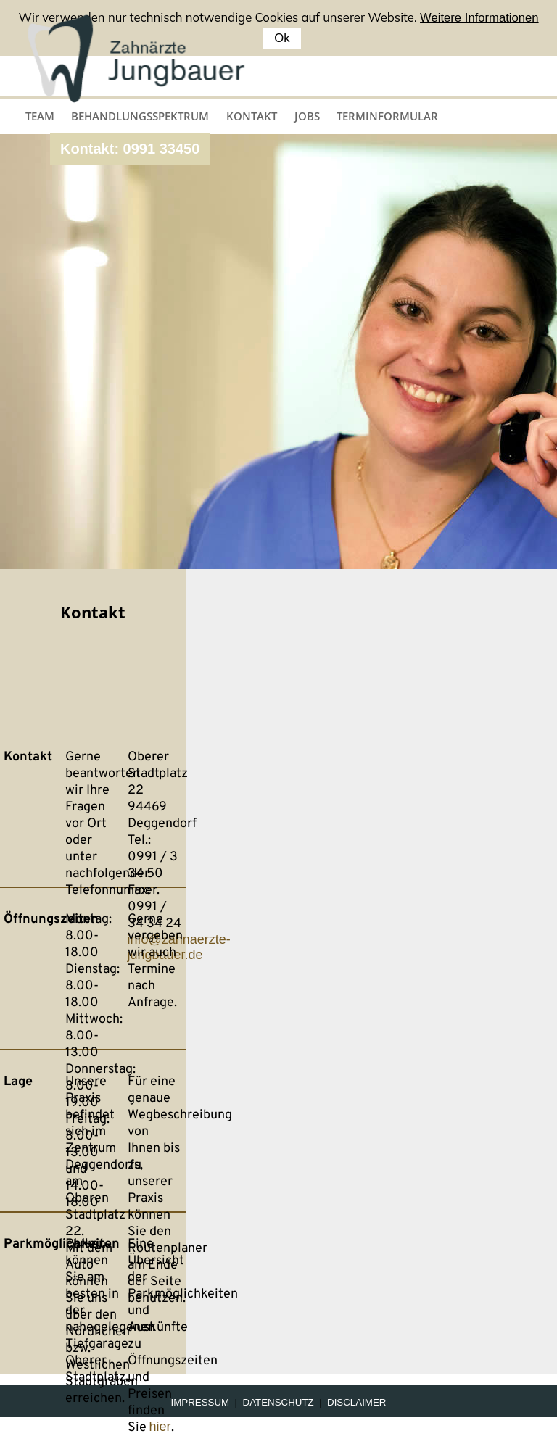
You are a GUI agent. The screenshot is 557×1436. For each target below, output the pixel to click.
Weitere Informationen (479, 18)
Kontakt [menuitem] (251, 116)
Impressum (200, 1402)
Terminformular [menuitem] (387, 116)
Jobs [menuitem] (307, 116)
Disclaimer (356, 1402)
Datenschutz (278, 1402)
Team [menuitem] (39, 116)
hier (160, 1426)
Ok (281, 38)
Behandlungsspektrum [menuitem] (140, 116)
